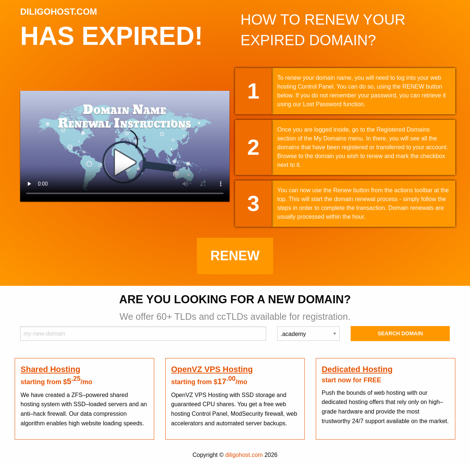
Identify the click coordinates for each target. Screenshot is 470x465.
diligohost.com (244, 455)
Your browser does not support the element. (124, 146)
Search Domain (400, 333)
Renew (235, 255)
